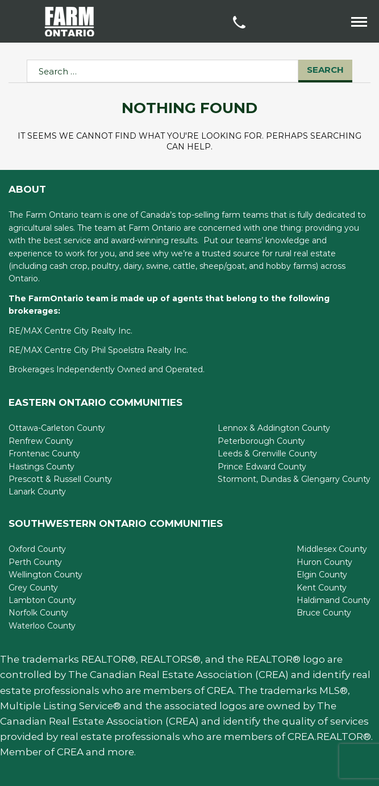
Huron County (324, 562)
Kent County (322, 588)
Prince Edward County (262, 466)
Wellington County (45, 574)
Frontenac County (44, 453)
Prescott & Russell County (60, 479)
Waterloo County (42, 626)
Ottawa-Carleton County (57, 428)
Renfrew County (41, 441)
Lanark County (37, 491)
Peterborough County (261, 441)
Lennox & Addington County (274, 428)
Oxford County (37, 549)
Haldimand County (333, 600)
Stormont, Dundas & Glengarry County (294, 479)
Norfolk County (38, 613)
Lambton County (42, 600)
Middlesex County (332, 549)
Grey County (33, 588)
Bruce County (324, 613)
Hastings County (41, 466)
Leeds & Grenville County (267, 453)
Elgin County (322, 574)
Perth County (35, 562)
